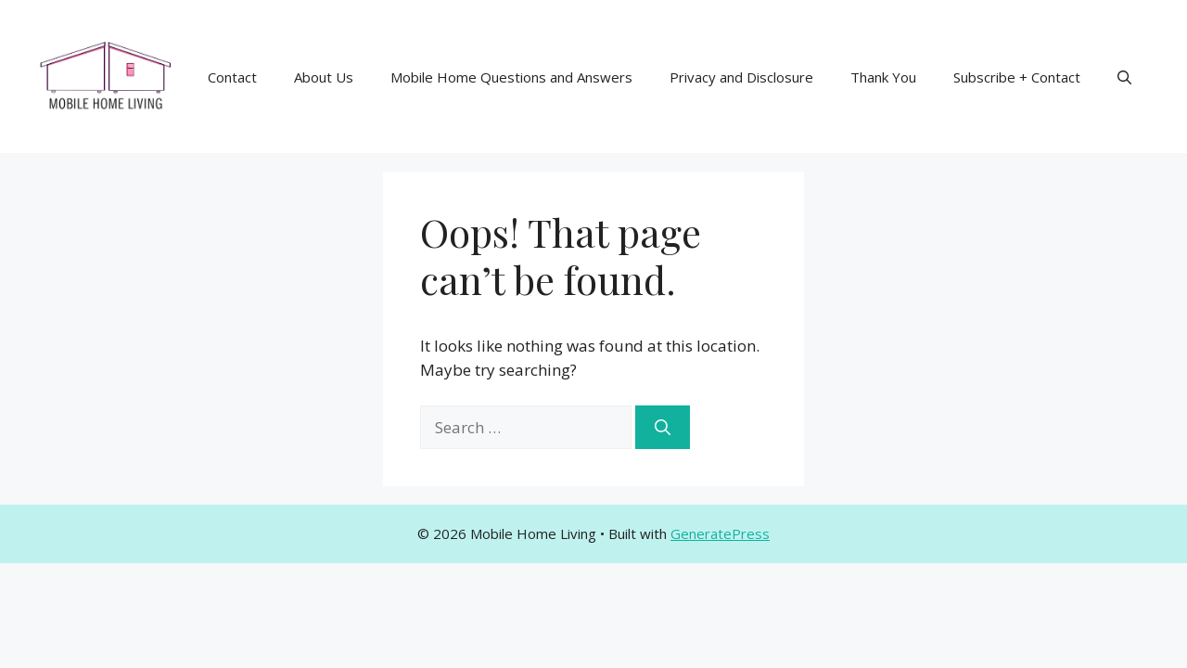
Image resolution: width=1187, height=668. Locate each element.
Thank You (883, 77)
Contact (232, 77)
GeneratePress (720, 533)
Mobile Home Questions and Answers (511, 77)
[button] (1124, 77)
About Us (323, 77)
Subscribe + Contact (1016, 77)
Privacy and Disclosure (741, 77)
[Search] (662, 427)
